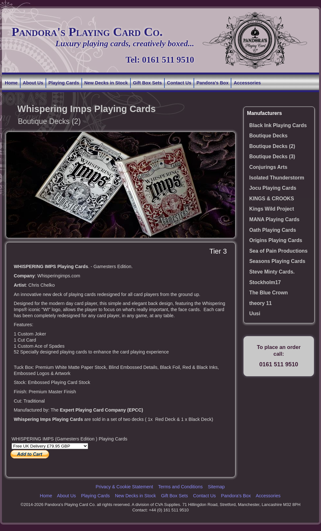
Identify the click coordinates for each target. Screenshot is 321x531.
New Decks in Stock (106, 82)
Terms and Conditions (180, 486)
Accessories (247, 82)
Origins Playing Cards (275, 240)
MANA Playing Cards (274, 219)
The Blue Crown (268, 292)
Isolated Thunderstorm (276, 177)
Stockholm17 (265, 282)
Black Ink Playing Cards (278, 125)
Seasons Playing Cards (277, 261)
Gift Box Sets (147, 82)
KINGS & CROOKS (271, 198)
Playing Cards (63, 82)
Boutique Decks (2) (272, 146)
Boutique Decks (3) (272, 156)
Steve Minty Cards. (272, 271)
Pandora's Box (212, 82)
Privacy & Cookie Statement (124, 486)
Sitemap (216, 486)
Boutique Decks (268, 135)
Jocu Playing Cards (272, 188)
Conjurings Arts (268, 167)
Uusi (254, 313)
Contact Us (179, 82)
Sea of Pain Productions (278, 251)
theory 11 (260, 303)
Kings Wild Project (271, 209)
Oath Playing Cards (272, 230)
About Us (33, 82)
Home (11, 82)
